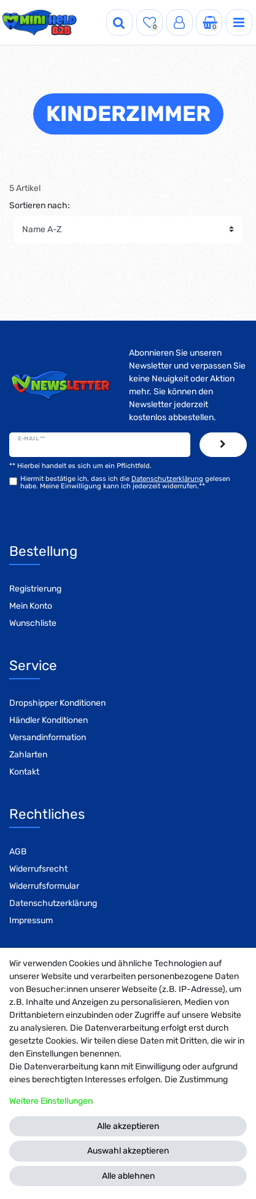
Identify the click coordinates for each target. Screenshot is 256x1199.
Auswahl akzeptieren (128, 1151)
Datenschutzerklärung (53, 903)
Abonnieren (223, 444)
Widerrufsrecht (38, 869)
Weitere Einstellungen (51, 1101)
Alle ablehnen (128, 1176)
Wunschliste (32, 623)
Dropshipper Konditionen (57, 703)
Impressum (31, 920)
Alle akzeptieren (128, 1126)
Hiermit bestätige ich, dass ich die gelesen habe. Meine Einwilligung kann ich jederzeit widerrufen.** (125, 482)
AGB (17, 851)
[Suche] (119, 22)
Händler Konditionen (48, 720)
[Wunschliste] (149, 22)
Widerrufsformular (44, 886)
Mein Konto (30, 606)
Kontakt (24, 772)
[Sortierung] (128, 230)
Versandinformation (47, 737)
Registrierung (35, 589)
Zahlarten (28, 754)
